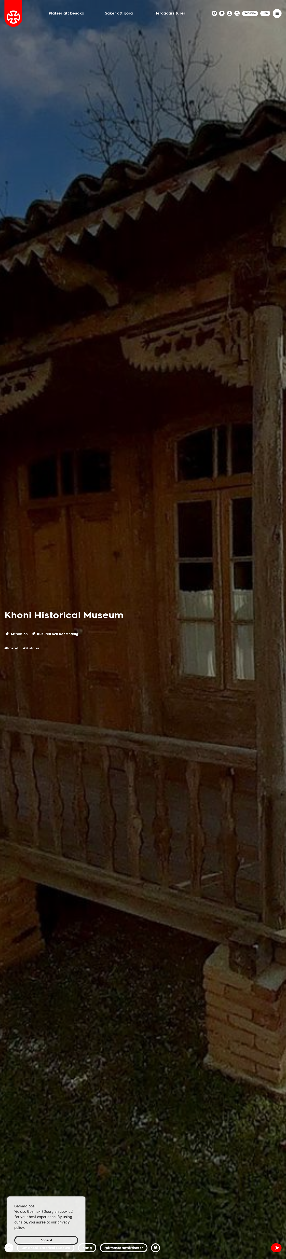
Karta (87, 1248)
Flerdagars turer (169, 13)
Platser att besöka (66, 13)
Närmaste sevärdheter (123, 1248)
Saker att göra (119, 13)
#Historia (31, 648)
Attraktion (17, 634)
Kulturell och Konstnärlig (55, 634)
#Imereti (11, 648)
